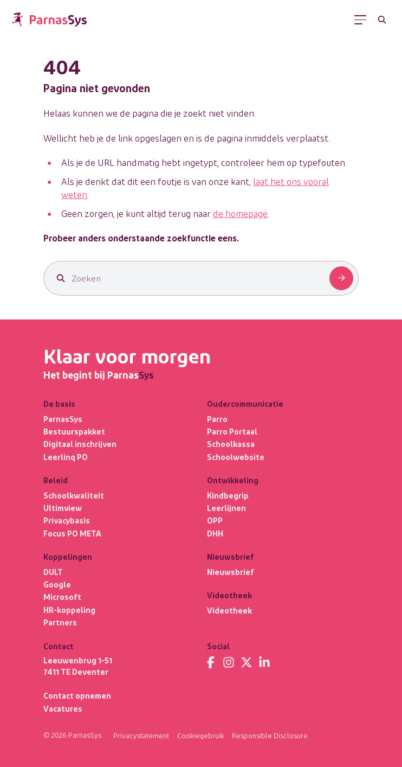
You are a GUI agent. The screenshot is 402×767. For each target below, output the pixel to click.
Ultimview (62, 508)
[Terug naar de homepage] (49, 19)
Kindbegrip (228, 495)
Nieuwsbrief (230, 572)
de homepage (240, 213)
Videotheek (229, 610)
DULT (53, 572)
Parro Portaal (232, 431)
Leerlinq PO (65, 457)
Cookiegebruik (200, 735)
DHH (215, 533)
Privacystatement (141, 735)
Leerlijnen (226, 508)
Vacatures (62, 708)
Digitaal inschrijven (79, 444)
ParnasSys (62, 419)
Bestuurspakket (74, 431)
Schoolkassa (231, 444)
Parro (217, 419)
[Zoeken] (382, 20)
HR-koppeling (69, 610)
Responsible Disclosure (270, 735)
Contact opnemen (77, 695)
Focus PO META (72, 533)
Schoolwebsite (235, 457)
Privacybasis (66, 520)
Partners (60, 622)
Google (57, 584)
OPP (215, 520)
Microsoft (62, 597)
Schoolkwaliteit (73, 495)
